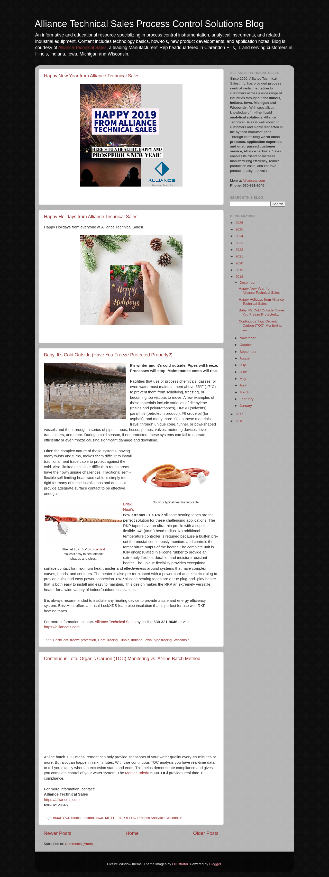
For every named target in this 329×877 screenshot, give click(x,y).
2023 (239, 243)
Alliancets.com (254, 180)
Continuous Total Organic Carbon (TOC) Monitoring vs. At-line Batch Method (122, 658)
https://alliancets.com (62, 627)
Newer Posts (57, 833)
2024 (239, 236)
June (243, 372)
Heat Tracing (108, 640)
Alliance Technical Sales (82, 47)
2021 (239, 256)
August (245, 358)
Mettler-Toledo (137, 773)
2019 (239, 270)
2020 (239, 263)
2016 (239, 421)
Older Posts (205, 833)
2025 (239, 229)
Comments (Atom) (79, 844)
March (244, 392)
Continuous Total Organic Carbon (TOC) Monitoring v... (260, 325)
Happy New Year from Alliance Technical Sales (92, 75)
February (246, 399)
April (243, 385)
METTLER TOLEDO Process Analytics (134, 818)
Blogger (215, 864)
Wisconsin (181, 640)
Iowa (148, 640)
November (247, 338)
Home (132, 833)
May (243, 379)
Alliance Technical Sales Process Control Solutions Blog (149, 24)
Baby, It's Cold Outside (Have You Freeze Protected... (261, 312)
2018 (239, 277)
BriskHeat (98, 549)
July (243, 365)
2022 (239, 250)
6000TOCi (61, 818)
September (248, 352)
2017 (239, 414)
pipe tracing (163, 640)
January (246, 406)
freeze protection (83, 640)
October (246, 345)
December (247, 282)
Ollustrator (180, 864)
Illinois (124, 640)
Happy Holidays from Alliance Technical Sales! (91, 216)
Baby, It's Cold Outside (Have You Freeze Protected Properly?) (108, 354)
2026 (239, 223)
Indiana (136, 640)
